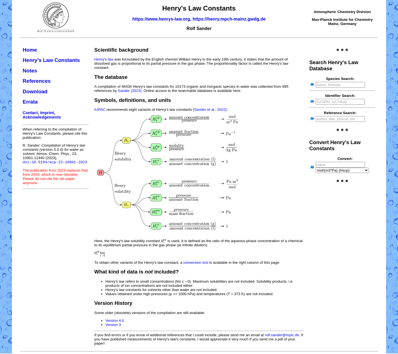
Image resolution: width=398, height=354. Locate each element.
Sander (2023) (129, 91)
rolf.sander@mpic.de (282, 335)
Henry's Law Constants (51, 60)
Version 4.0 (114, 320)
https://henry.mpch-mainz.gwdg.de (229, 19)
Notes (30, 71)
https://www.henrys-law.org (161, 19)
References (37, 81)
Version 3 (113, 325)
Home (30, 50)
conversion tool (195, 262)
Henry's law (103, 59)
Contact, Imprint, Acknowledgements (42, 115)
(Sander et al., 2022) (210, 109)
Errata (30, 102)
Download (35, 91)
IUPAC (99, 109)
